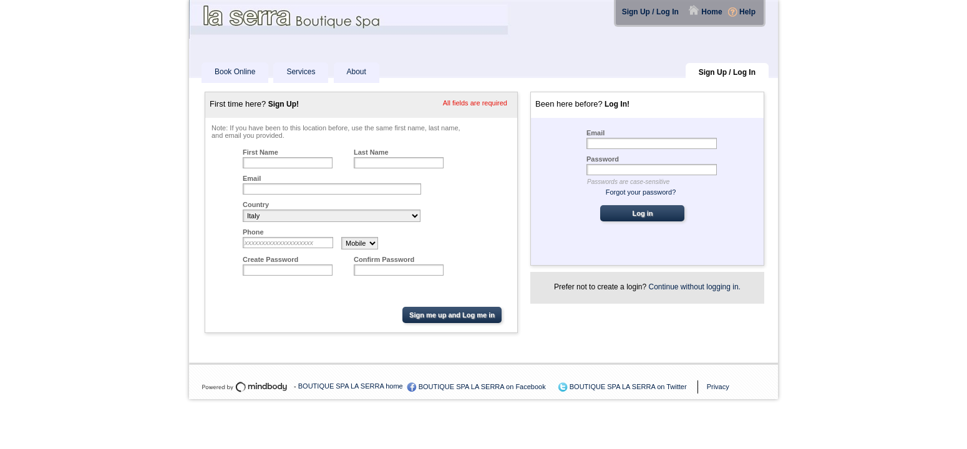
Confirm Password (384, 259)
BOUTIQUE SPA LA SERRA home (350, 386)
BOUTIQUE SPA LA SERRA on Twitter (628, 386)
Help (747, 11)
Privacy (718, 386)
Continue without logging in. (695, 286)
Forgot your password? (641, 192)
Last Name (371, 152)
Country (256, 204)
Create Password (270, 259)
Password (602, 159)
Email (252, 178)
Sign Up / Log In (650, 11)
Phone (253, 232)
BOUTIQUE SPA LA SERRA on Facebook (482, 386)
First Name (260, 152)
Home (711, 11)
